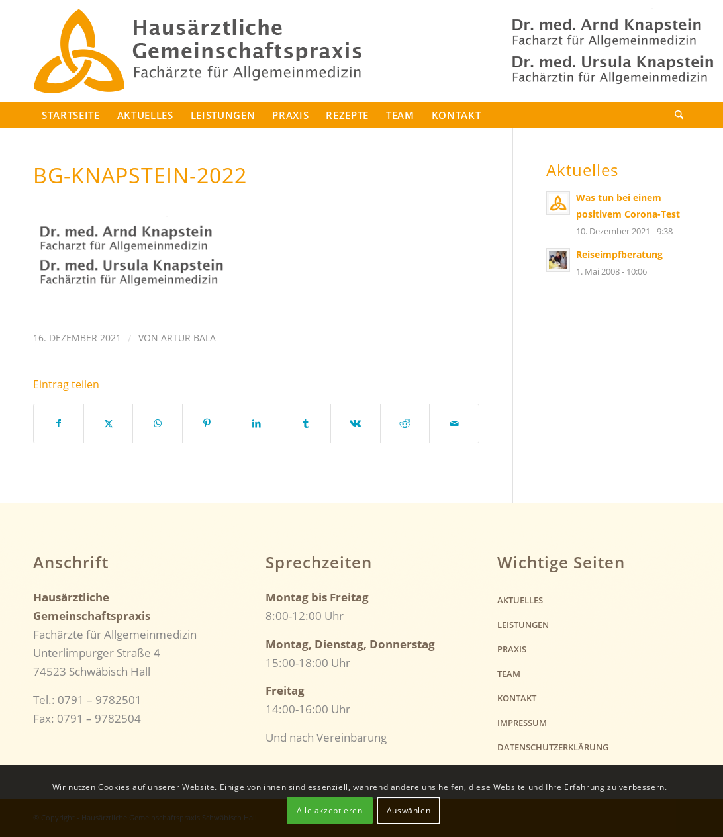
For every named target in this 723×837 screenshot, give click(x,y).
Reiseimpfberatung (619, 254)
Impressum (522, 722)
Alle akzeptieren (330, 810)
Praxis (290, 115)
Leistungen (223, 115)
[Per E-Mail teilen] (454, 423)
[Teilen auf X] (108, 423)
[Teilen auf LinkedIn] (256, 423)
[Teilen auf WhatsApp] (157, 423)
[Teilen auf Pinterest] (207, 423)
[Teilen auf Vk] (355, 423)
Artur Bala (188, 337)
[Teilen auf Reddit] (405, 423)
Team (400, 115)
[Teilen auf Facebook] (58, 423)
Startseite (71, 115)
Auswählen (408, 810)
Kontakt (456, 115)
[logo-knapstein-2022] (198, 51)
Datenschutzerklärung (552, 747)
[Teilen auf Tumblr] (305, 423)
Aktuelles (145, 115)
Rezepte (347, 115)
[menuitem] (678, 115)
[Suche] (678, 115)
